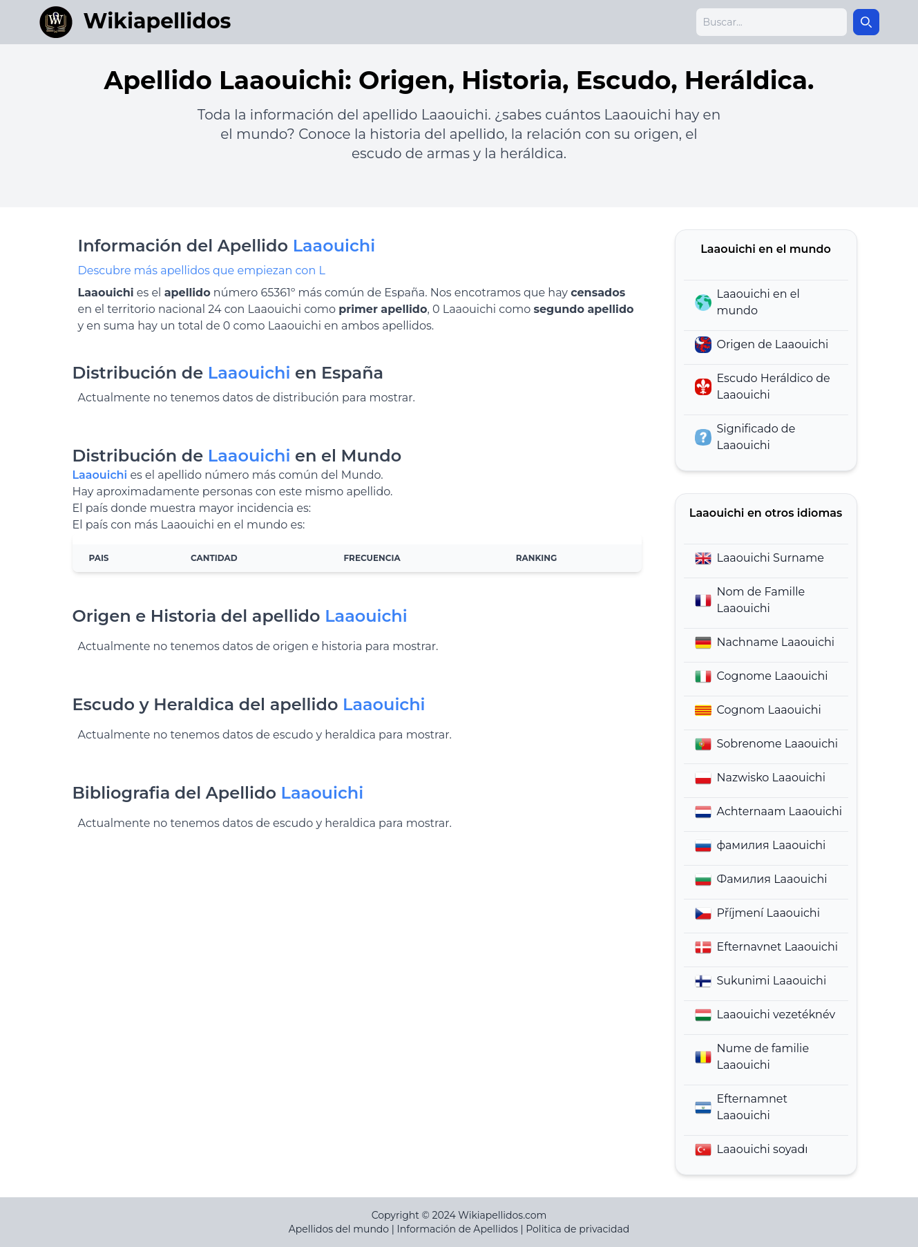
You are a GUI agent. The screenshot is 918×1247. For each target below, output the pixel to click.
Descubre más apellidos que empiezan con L (201, 270)
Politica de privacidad (577, 1229)
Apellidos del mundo (339, 1229)
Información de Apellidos (457, 1229)
